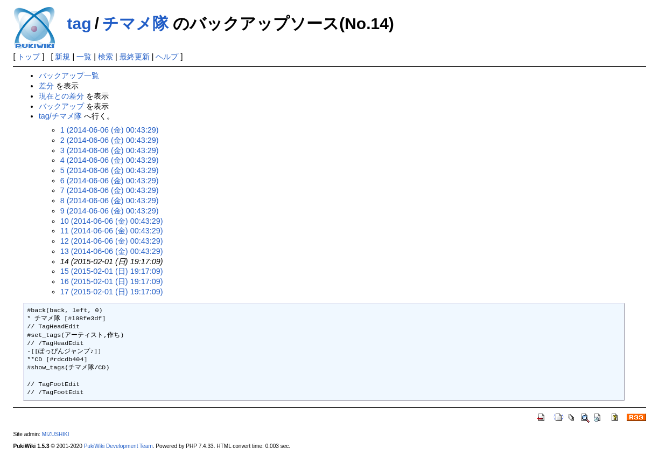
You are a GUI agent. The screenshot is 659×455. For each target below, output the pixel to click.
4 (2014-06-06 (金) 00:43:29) (109, 160)
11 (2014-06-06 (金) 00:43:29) (111, 230)
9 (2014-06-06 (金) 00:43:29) (109, 210)
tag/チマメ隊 (60, 116)
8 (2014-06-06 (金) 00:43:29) (109, 200)
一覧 (84, 56)
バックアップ (61, 106)
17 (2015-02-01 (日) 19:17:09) (111, 291)
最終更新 (135, 56)
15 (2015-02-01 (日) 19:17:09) (111, 271)
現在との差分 (61, 96)
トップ (28, 56)
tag (79, 23)
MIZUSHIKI (55, 434)
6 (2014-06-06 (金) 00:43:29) (109, 180)
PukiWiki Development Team (118, 446)
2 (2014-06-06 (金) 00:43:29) (109, 140)
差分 (46, 85)
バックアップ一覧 (69, 75)
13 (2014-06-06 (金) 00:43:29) (111, 251)
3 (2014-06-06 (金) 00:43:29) (109, 150)
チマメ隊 (135, 23)
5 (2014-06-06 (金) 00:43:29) (109, 170)
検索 (105, 56)
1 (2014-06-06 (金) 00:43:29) (109, 130)
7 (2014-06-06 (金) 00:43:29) (109, 190)
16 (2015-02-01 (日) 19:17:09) (111, 281)
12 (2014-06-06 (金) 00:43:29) (111, 241)
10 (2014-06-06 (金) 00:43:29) (111, 221)
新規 (62, 56)
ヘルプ (167, 56)
